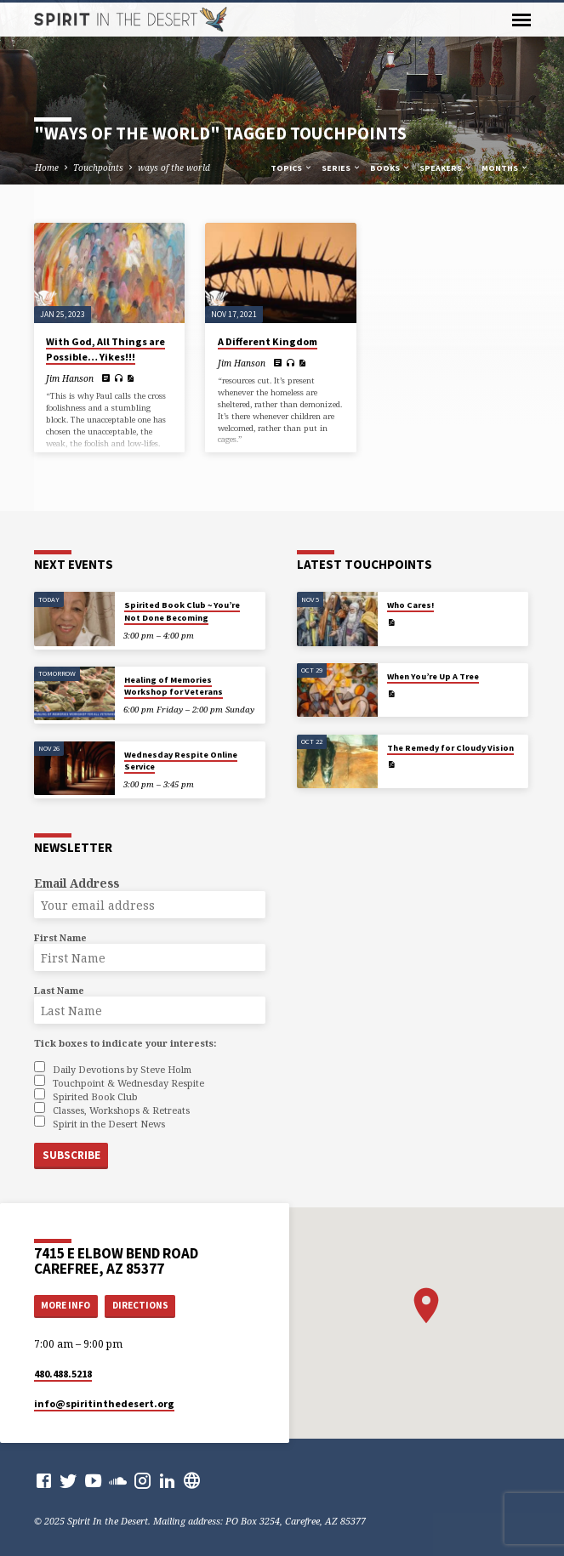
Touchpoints (98, 167)
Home (47, 167)
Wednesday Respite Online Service (180, 760)
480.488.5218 (63, 1373)
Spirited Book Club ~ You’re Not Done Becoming (182, 610)
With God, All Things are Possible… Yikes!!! (105, 349)
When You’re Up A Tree (433, 676)
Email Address (76, 883)
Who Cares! (410, 604)
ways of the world (174, 167)
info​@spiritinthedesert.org (104, 1403)
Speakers (446, 167)
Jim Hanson (70, 378)
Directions (140, 1305)
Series (342, 167)
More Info (65, 1305)
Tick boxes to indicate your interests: (125, 1042)
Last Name (59, 990)
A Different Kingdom (267, 341)
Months (505, 167)
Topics (292, 167)
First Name (60, 937)
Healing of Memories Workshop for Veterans (173, 685)
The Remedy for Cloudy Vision (450, 747)
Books (390, 167)
